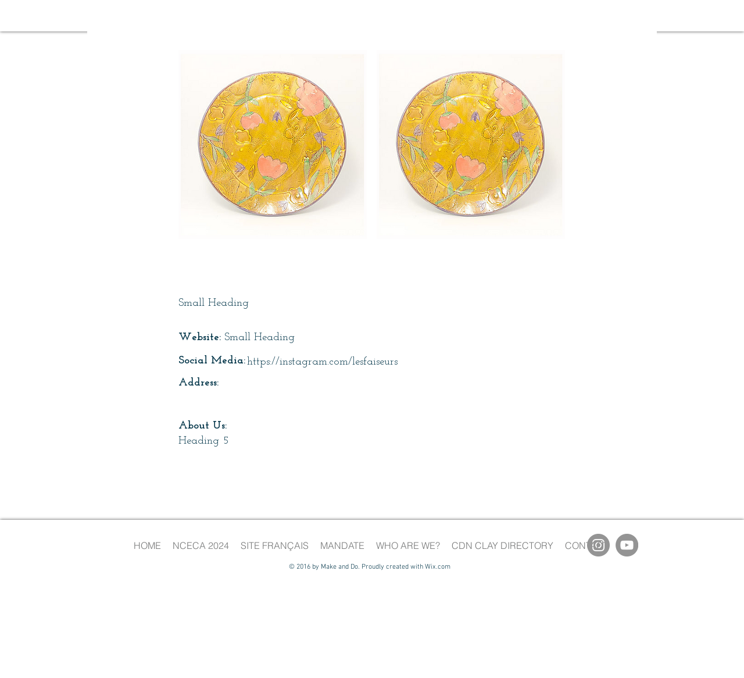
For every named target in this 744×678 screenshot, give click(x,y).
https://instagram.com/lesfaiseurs (322, 361)
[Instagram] (598, 545)
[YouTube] (627, 545)
